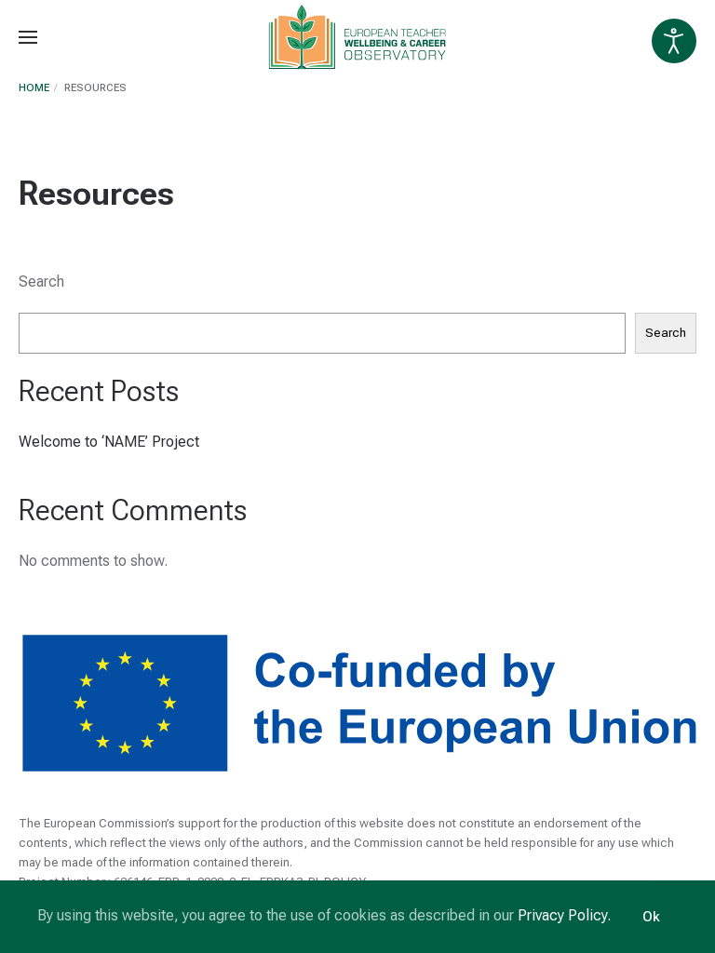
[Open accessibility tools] (674, 41)
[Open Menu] (28, 37)
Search (41, 281)
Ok (651, 916)
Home (34, 88)
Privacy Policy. (564, 915)
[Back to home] (358, 37)
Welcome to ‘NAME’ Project (109, 441)
